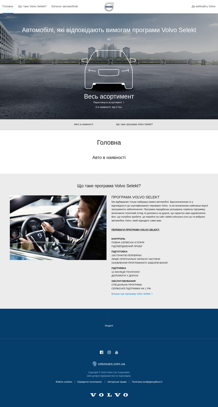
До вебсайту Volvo (204, 6)
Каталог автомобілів (65, 6)
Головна (7, 6)
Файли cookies (64, 381)
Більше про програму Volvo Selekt (132, 293)
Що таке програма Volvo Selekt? (134, 124)
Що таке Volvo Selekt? (32, 6)
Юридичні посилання (89, 381)
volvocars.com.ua (109, 364)
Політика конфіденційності (147, 381)
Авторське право (117, 381)
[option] (109, 77)
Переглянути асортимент (109, 102)
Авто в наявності (83, 124)
